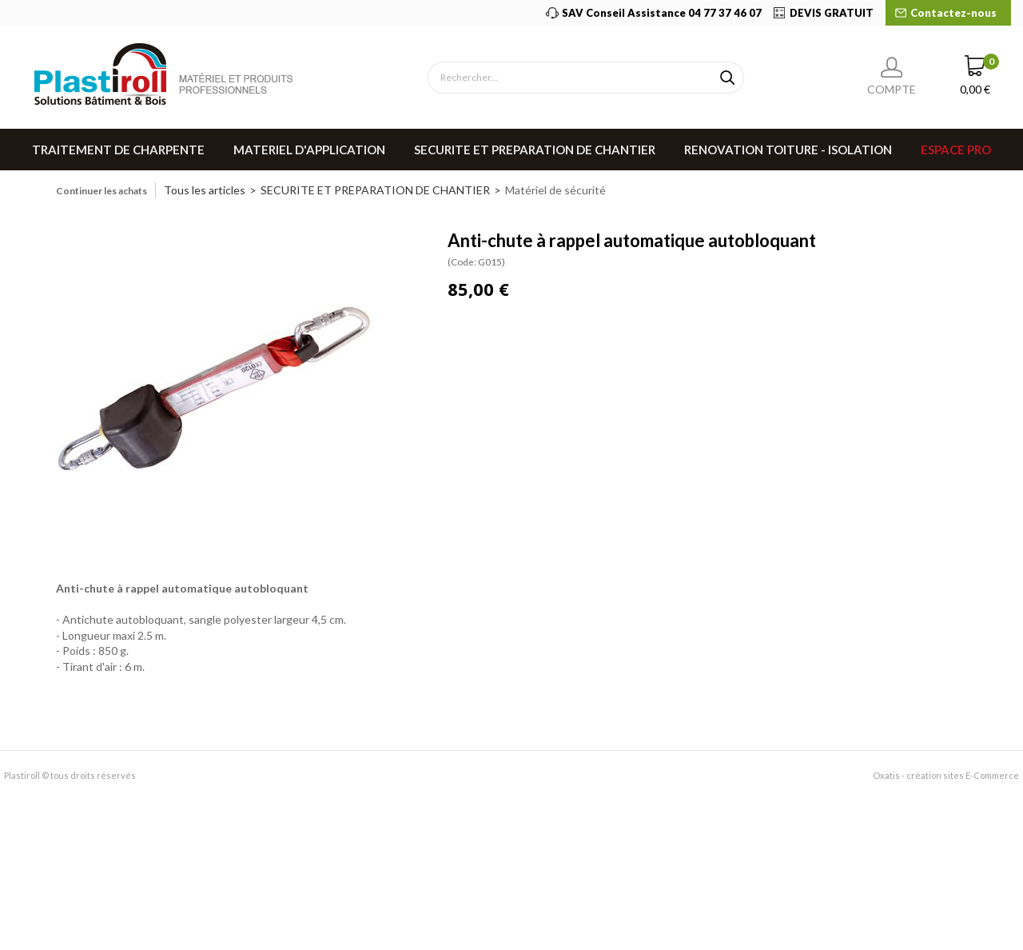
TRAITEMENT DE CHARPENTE (118, 149)
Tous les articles (204, 190)
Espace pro (956, 149)
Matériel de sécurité (555, 190)
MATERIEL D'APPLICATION (309, 149)
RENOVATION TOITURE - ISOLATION (788, 149)
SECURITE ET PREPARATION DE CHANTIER (534, 149)
